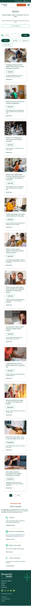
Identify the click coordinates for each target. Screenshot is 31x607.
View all (5, 40)
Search (25, 35)
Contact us (4, 587)
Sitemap (3, 600)
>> (18, 495)
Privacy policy (4, 596)
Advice (3, 585)
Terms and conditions (5, 598)
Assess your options (6, 580)
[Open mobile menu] (28, 5)
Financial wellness (7, 44)
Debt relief (15, 40)
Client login (27, 1)
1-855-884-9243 (18, 1)
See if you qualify (21, 5)
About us (3, 583)
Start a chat (9, 552)
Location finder (10, 566)
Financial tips (25, 40)
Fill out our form (10, 539)
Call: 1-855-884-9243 (15, 26)
